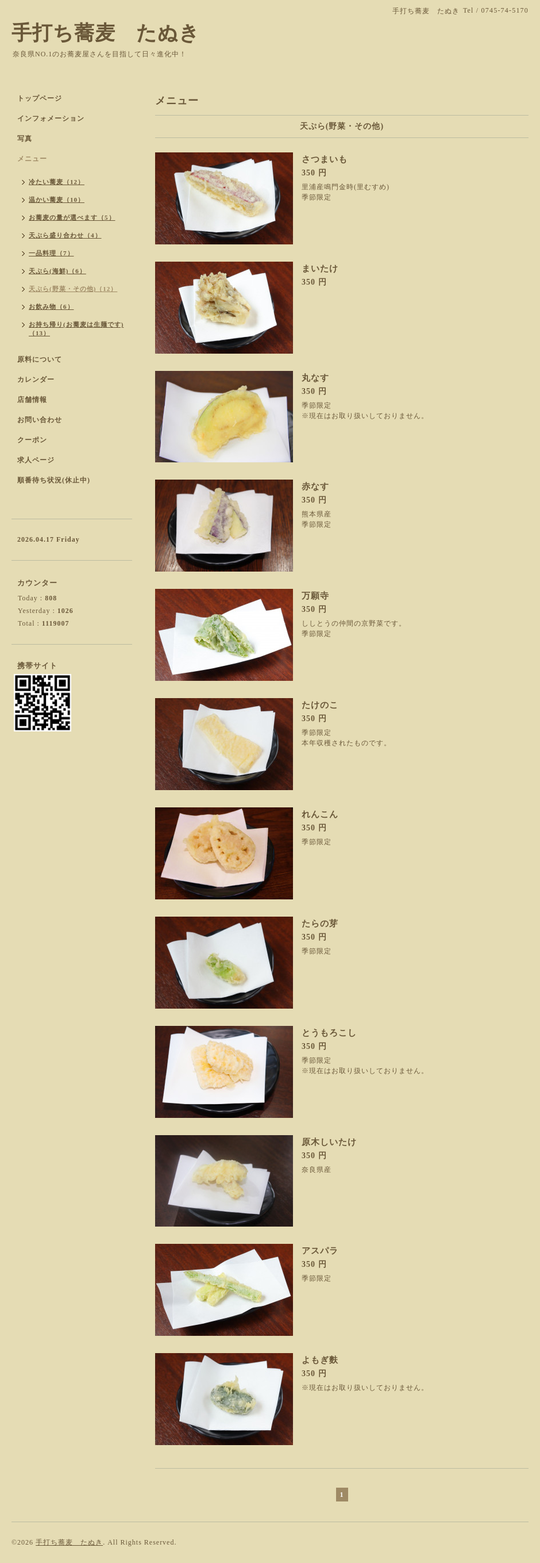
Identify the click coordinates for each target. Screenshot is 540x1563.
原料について (39, 359)
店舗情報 (32, 400)
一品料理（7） (51, 253)
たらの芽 (320, 923)
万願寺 (315, 595)
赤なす (315, 486)
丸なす (315, 377)
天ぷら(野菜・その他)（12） (73, 288)
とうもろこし (329, 1032)
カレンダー (36, 380)
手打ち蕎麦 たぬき (105, 33)
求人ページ (36, 460)
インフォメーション (50, 118)
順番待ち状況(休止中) (53, 480)
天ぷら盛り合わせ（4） (65, 235)
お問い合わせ (39, 420)
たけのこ (320, 705)
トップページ (39, 98)
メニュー (32, 159)
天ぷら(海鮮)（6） (57, 270)
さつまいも (325, 159)
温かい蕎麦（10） (56, 199)
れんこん (320, 814)
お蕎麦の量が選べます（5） (72, 217)
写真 (24, 139)
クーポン (32, 440)
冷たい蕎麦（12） (56, 181)
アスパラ (320, 1250)
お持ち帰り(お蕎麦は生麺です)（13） (76, 328)
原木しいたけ (329, 1142)
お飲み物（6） (51, 306)
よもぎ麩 (320, 1360)
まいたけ (320, 268)
